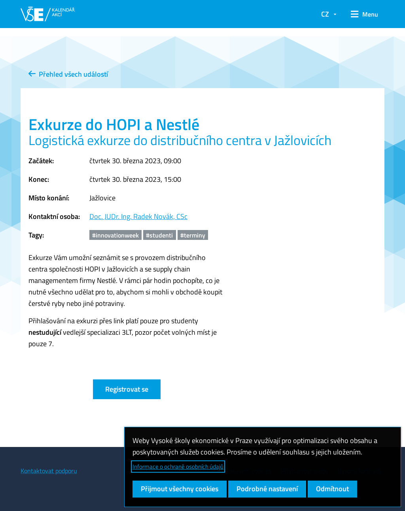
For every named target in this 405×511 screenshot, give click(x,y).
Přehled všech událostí (68, 74)
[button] (364, 14)
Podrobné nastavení (267, 488)
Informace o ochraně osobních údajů (177, 466)
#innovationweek (115, 235)
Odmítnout (332, 488)
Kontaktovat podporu (49, 470)
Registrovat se (126, 389)
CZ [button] (325, 14)
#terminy (192, 235)
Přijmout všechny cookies (179, 488)
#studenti (159, 235)
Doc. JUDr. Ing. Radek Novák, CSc (138, 216)
